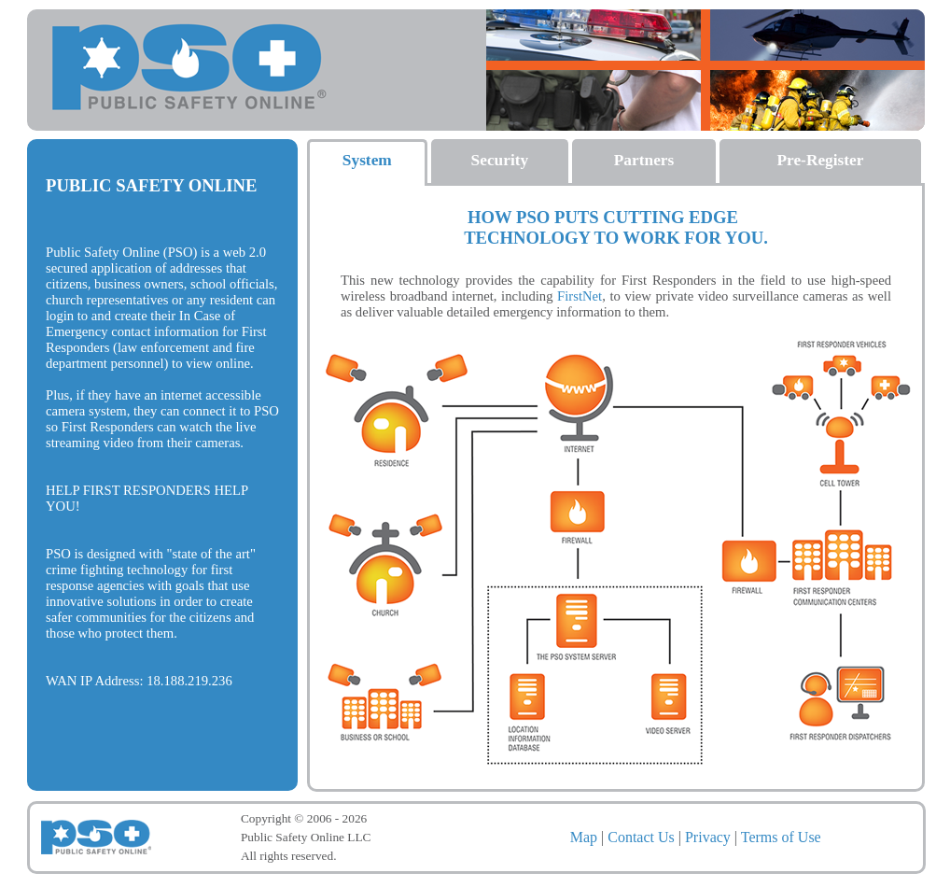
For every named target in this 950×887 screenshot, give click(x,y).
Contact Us (641, 837)
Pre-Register (819, 160)
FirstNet (579, 296)
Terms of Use (781, 837)
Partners (644, 160)
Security (500, 160)
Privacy (708, 837)
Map (583, 837)
